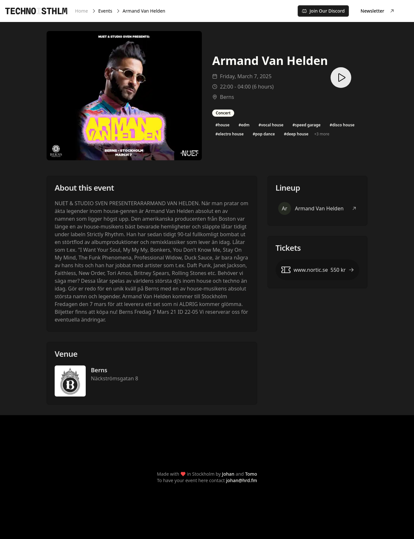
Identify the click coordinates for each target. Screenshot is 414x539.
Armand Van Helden (144, 11)
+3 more (321, 134)
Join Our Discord (323, 11)
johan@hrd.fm (241, 480)
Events (105, 11)
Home (81, 11)
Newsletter (378, 11)
